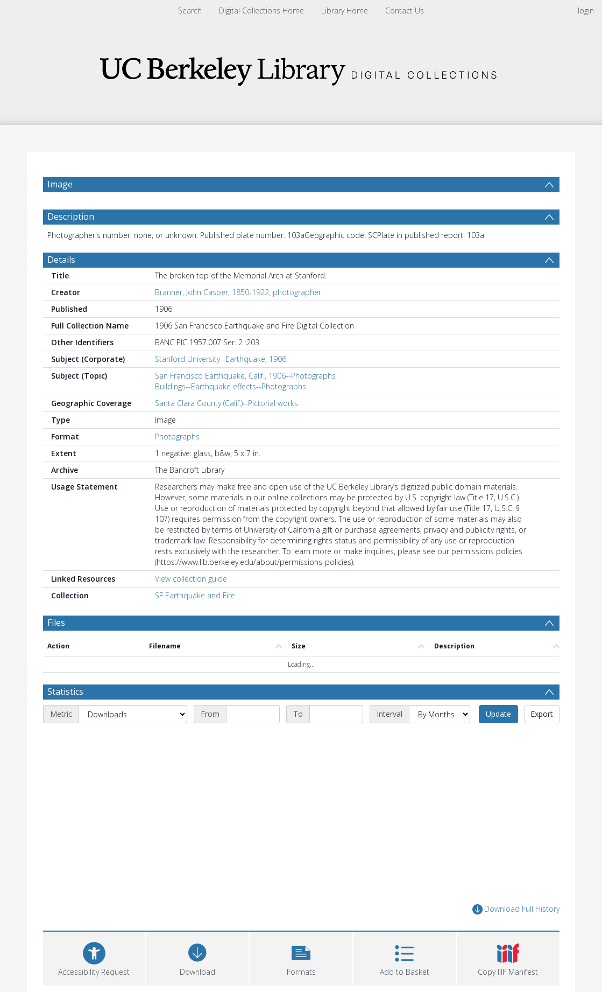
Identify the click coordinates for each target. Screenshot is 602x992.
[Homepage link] (301, 68)
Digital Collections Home (261, 10)
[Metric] (133, 714)
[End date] (336, 714)
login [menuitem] (586, 10)
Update (498, 714)
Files (56, 622)
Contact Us (404, 10)
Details (61, 260)
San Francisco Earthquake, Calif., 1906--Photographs (245, 376)
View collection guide (191, 579)
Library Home (344, 10)
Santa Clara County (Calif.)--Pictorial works (226, 403)
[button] (301, 957)
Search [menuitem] (190, 10)
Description (70, 216)
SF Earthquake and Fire (195, 595)
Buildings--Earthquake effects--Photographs (230, 386)
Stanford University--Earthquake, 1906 (220, 359)
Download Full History (515, 909)
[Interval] (439, 714)
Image (60, 184)
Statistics (65, 691)
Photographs (177, 436)
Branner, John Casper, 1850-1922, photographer (238, 292)
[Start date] (253, 714)
